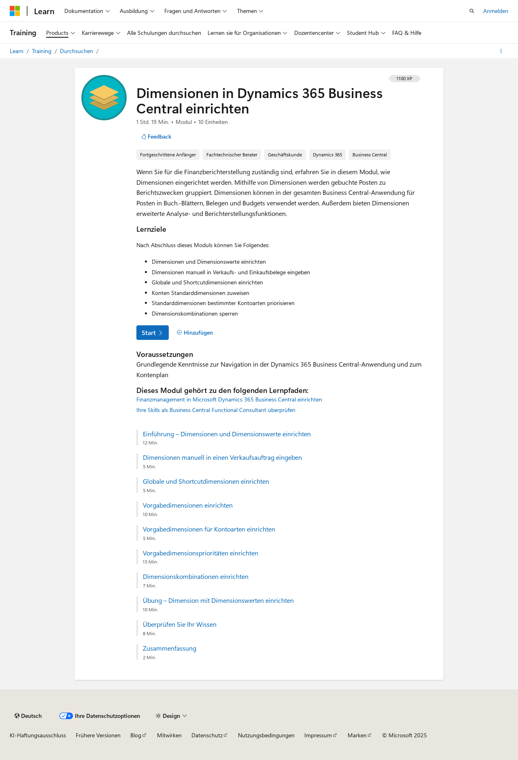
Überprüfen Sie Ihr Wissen (180, 624)
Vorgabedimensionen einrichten (188, 505)
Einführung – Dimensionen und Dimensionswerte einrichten (227, 434)
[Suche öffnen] (472, 11)
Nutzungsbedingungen (266, 735)
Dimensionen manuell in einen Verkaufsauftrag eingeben (222, 457)
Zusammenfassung (169, 648)
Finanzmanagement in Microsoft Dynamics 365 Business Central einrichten (229, 399)
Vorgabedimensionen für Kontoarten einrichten (209, 529)
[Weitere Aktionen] (501, 51)
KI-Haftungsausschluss (38, 735)
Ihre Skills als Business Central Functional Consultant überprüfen (215, 410)
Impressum (318, 735)
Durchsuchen (77, 51)
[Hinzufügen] (194, 332)
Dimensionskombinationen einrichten (195, 576)
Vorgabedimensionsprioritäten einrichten (200, 553)
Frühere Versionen (98, 735)
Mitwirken (169, 735)
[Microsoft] (15, 11)
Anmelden (495, 11)
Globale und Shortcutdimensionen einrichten (206, 481)
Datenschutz (207, 735)
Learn (17, 51)
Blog (135, 735)
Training (42, 51)
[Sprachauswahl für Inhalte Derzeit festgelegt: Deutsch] (28, 715)
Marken (357, 735)
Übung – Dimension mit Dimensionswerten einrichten (218, 600)
